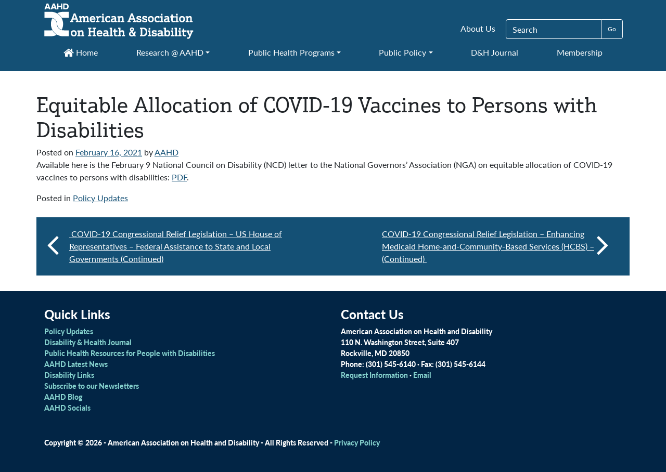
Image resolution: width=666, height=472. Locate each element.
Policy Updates (100, 198)
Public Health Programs (291, 52)
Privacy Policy (357, 442)
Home (80, 52)
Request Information (374, 375)
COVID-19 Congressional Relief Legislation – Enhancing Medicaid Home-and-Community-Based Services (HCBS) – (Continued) (495, 246)
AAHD (166, 152)
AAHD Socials (67, 407)
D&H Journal (494, 52)
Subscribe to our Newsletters (91, 386)
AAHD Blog (63, 396)
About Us (477, 28)
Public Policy (402, 52)
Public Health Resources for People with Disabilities (129, 353)
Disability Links (69, 375)
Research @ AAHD (169, 52)
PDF (179, 177)
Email (422, 375)
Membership (580, 52)
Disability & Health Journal (88, 342)
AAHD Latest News (76, 364)
